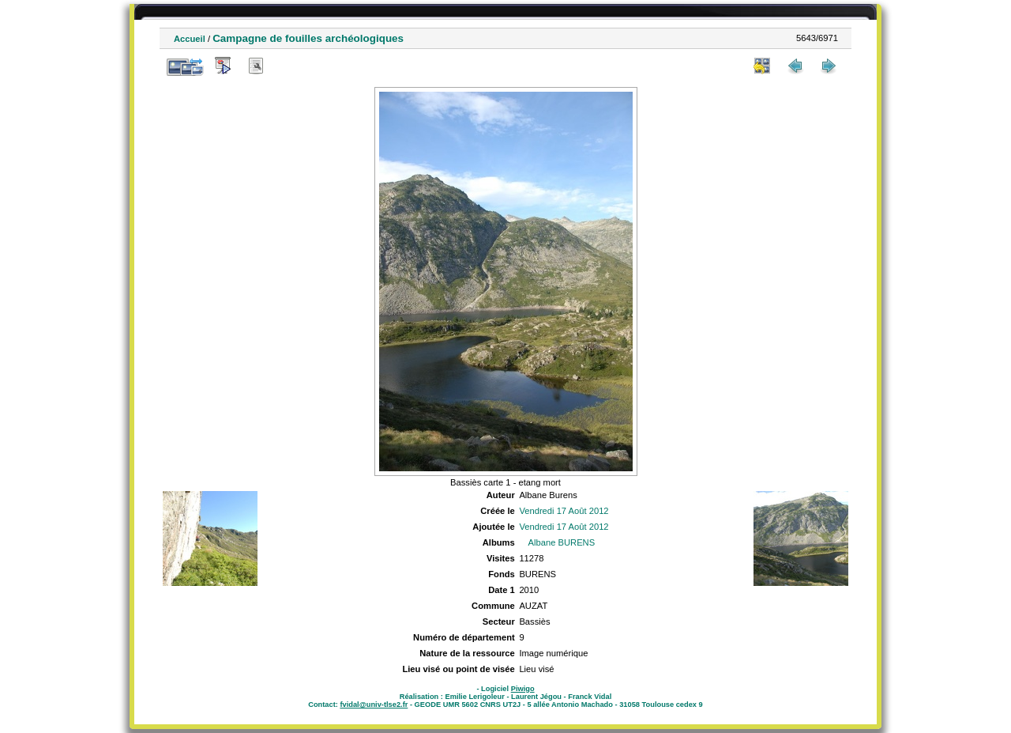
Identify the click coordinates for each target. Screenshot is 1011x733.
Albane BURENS (562, 542)
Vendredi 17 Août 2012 (563, 511)
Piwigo (523, 689)
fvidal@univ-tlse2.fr (374, 704)
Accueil (189, 38)
